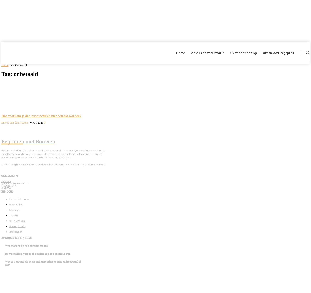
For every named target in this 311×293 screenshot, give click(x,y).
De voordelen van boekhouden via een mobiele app (37, 253)
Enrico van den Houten (14, 122)
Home (4, 65)
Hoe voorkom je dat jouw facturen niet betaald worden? (41, 116)
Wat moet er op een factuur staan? (26, 246)
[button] (308, 53)
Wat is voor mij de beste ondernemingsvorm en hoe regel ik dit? (43, 263)
